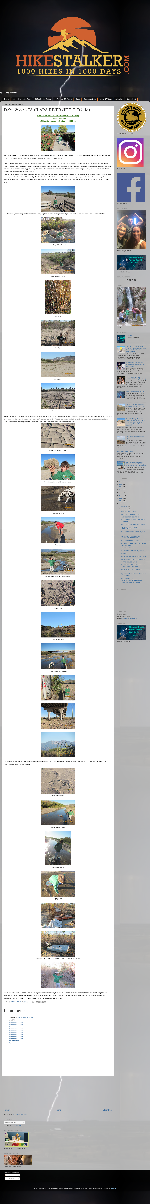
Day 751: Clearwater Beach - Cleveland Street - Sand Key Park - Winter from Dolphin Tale (136, 463)
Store (78, 99)
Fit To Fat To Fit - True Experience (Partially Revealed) (136, 378)
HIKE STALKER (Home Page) (135, 391)
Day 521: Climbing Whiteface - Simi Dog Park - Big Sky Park (135, 405)
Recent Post (131, 99)
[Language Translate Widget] (14, 1122)
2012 (121, 498)
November (124, 509)
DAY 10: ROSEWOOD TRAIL (130, 541)
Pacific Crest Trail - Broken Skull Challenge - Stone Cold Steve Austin (135, 364)
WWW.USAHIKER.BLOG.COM (131, 583)
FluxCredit (129, 336)
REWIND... (124, 553)
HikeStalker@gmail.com (129, 618)
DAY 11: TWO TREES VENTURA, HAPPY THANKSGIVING (131, 537)
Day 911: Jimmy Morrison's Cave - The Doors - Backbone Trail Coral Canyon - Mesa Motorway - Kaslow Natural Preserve (135, 422)
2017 (121, 487)
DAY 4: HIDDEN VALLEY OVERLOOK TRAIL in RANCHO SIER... (133, 565)
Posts (7, 1175)
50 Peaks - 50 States (43, 99)
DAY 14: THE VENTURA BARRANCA (133, 524)
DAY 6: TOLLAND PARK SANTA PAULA (133, 556)
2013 (121, 495)
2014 (121, 492)
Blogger (113, 1188)
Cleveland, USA (90, 99)
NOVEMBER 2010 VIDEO (129, 511)
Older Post (107, 1110)
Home (6, 99)
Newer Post (9, 1110)
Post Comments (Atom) (20, 1114)
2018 (121, 484)
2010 (121, 503)
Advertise (119, 99)
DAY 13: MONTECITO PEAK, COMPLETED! (130, 528)
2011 (121, 501)
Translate (17, 1125)
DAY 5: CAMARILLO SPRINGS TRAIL (133, 559)
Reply (11, 1043)
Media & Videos (106, 99)
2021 (121, 481)
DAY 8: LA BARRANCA (128, 548)
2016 (121, 490)
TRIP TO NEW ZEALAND (129, 562)
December (124, 506)
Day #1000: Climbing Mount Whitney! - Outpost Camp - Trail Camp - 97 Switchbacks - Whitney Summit (136, 349)
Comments (9, 1178)
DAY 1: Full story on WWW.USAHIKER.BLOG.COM (131, 579)
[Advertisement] (58, 1092)
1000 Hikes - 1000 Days (22, 99)
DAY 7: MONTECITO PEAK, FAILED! (132, 551)
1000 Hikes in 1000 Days (125, 451)
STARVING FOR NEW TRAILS (130, 517)
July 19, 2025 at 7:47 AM (26, 1017)
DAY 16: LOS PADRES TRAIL (130, 514)
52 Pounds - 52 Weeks (63, 99)
